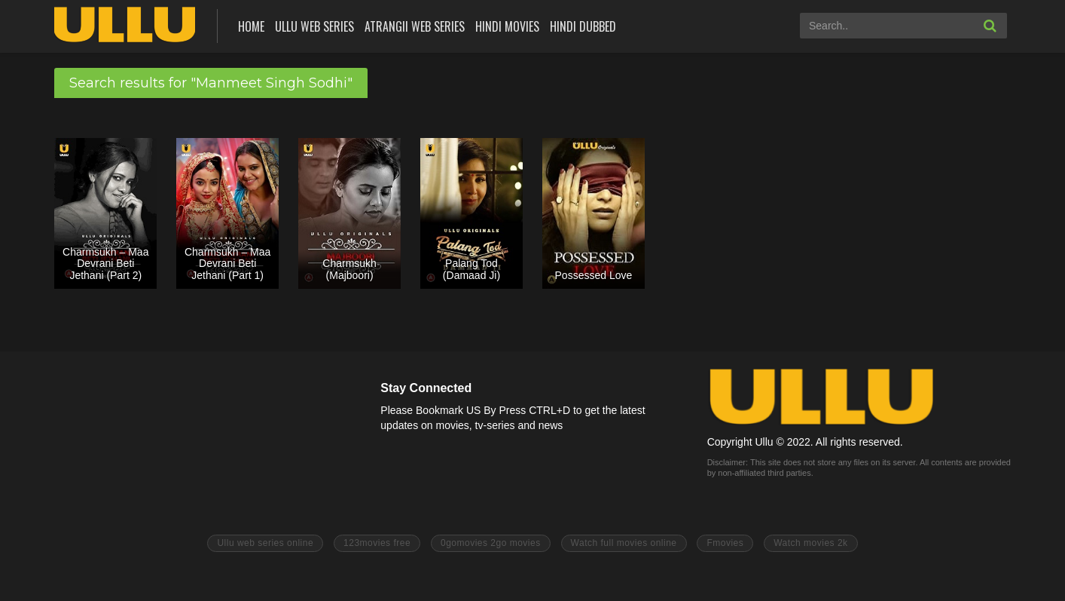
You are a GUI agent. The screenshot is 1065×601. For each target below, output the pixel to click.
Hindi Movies (507, 26)
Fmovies (724, 543)
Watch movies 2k (810, 543)
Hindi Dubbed (583, 26)
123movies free (376, 543)
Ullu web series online (265, 543)
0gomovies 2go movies (491, 543)
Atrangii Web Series (415, 26)
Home (251, 26)
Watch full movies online (624, 543)
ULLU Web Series (314, 26)
